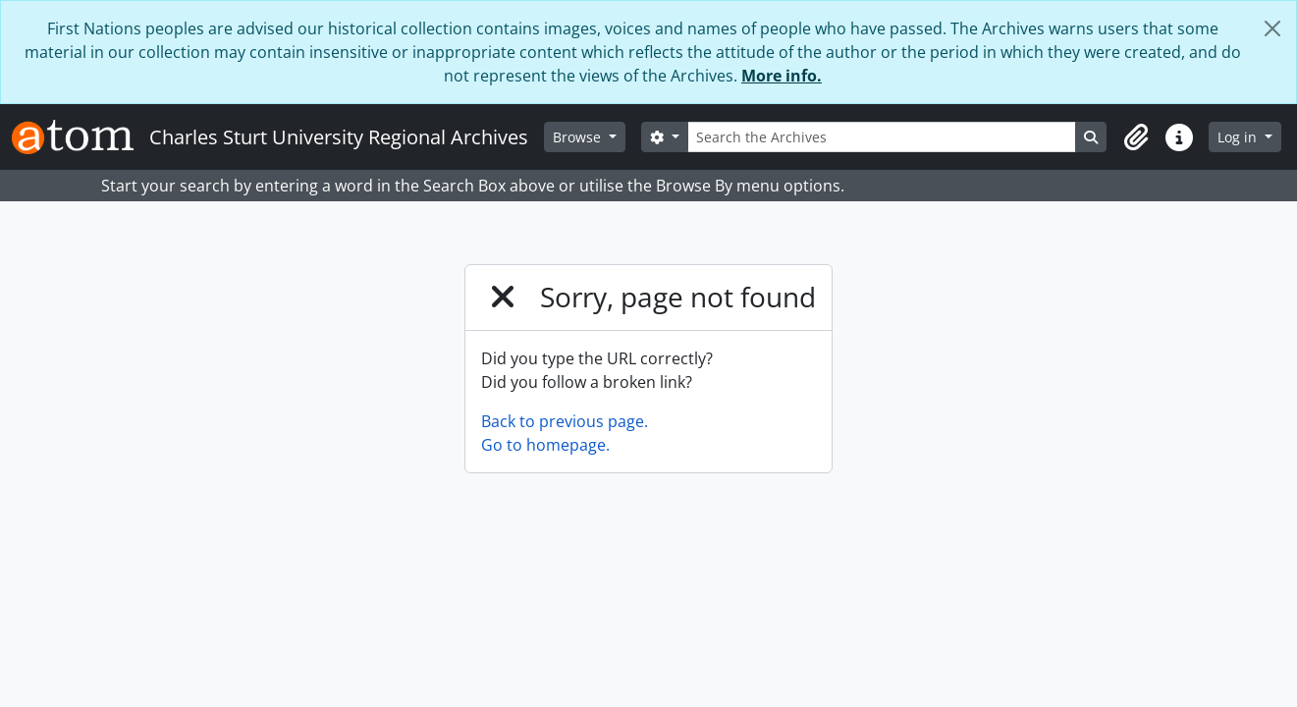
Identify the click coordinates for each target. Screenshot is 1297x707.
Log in (1239, 137)
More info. (781, 75)
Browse (579, 137)
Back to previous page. (564, 421)
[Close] (1272, 28)
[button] (1136, 137)
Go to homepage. (545, 445)
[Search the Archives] (882, 137)
